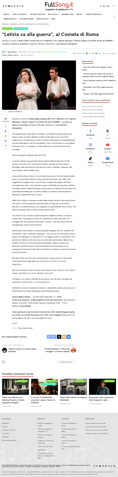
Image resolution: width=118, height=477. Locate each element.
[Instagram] (12, 6)
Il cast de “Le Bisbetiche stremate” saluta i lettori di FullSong (43, 400)
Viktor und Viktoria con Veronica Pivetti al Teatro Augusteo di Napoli (13, 400)
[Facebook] (4, 6)
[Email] (93, 53)
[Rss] (22, 6)
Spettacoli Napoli (20, 384)
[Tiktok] (90, 161)
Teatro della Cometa (10, 55)
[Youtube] (107, 148)
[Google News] (9, 6)
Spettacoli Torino (78, 384)
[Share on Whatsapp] (89, 53)
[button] (104, 6)
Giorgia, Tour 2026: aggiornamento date (99, 94)
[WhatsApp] (19, 6)
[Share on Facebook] (83, 53)
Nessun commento (27, 55)
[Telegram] (17, 6)
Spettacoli (7, 28)
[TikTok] (14, 6)
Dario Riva (12, 52)
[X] (6, 6)
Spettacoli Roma (21, 28)
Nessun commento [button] (66, 362)
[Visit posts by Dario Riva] (3, 51)
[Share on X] (86, 53)
